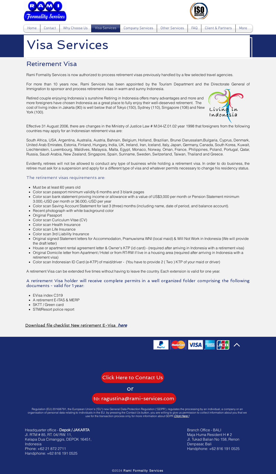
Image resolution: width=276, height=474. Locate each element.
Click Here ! (181, 416)
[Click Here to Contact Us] (132, 377)
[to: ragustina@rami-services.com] (134, 398)
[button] (130, 388)
